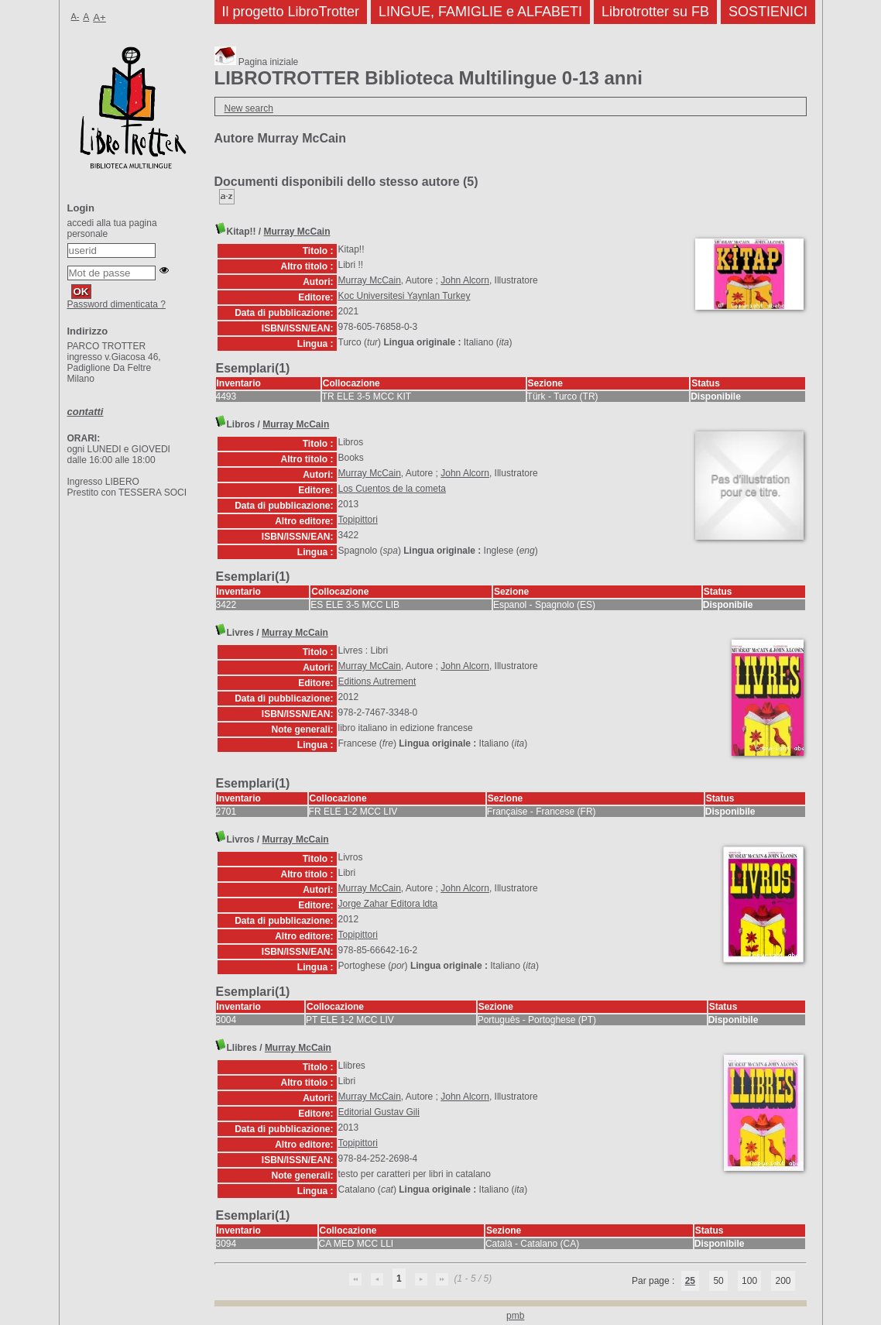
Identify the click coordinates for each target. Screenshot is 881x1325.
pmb (515, 1315)
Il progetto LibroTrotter (290, 11)
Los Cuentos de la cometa (392, 488)
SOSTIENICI (767, 11)
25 (690, 1280)
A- (75, 16)
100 (749, 1280)
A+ (99, 17)
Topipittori (358, 519)
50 (718, 1280)
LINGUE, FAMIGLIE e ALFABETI (480, 11)
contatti (85, 411)
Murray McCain (297, 231)
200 (782, 1280)
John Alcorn (464, 280)
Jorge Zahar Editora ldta (388, 903)
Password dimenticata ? (116, 304)
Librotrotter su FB (655, 11)
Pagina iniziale (256, 62)
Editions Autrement (377, 681)
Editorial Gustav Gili (379, 1112)
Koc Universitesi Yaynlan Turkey (404, 295)
